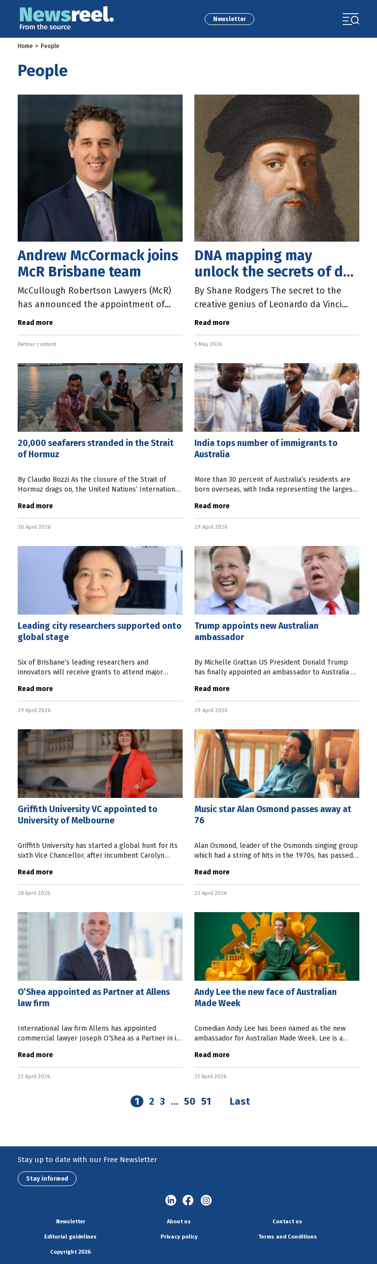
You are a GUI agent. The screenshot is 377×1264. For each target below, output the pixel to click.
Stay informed (47, 1178)
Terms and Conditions (287, 1237)
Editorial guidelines (70, 1237)
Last (240, 1101)
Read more (35, 323)
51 (206, 1101)
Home (25, 46)
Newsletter (229, 19)
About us (179, 1221)
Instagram (206, 1201)
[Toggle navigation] (351, 19)
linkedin (171, 1201)
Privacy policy (179, 1237)
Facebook (188, 1201)
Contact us (287, 1221)
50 (189, 1101)
